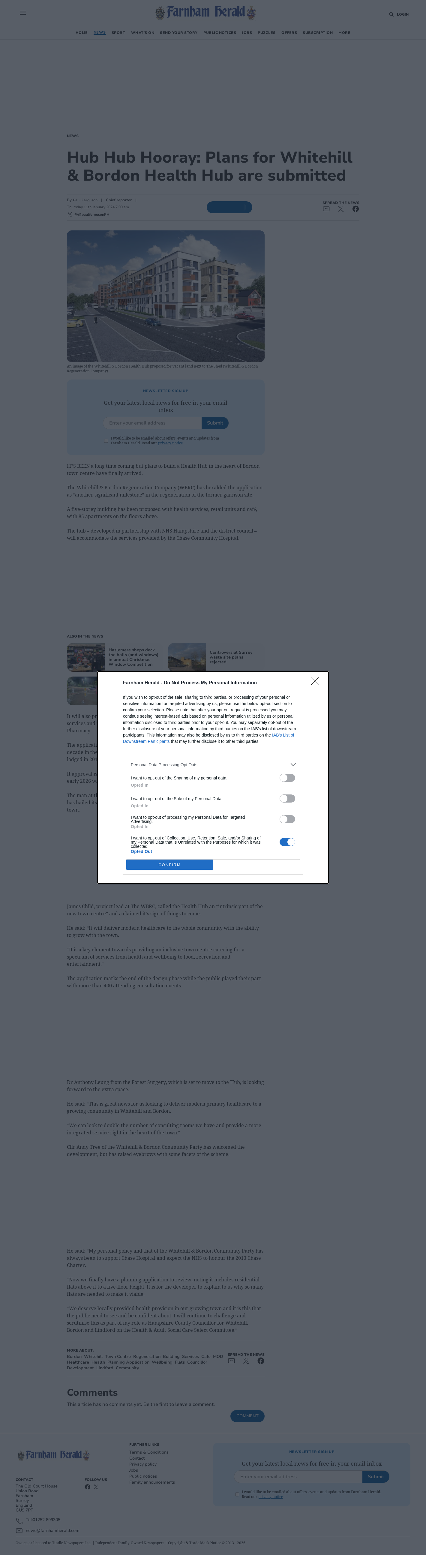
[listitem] (213, 764)
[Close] (316, 683)
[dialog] (213, 777)
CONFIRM (169, 865)
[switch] (287, 778)
